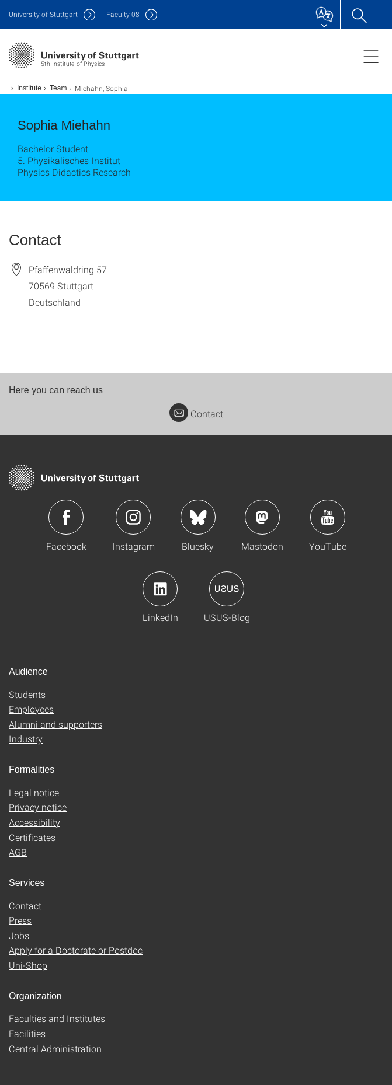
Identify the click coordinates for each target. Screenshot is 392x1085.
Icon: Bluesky (198, 517)
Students (27, 694)
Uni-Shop (28, 965)
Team (58, 88)
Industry (26, 738)
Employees (31, 709)
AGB (18, 852)
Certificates (32, 837)
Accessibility (34, 822)
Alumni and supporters (55, 724)
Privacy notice (38, 807)
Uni (43, 14)
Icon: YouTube (327, 517)
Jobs (19, 935)
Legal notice (34, 792)
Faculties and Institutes (57, 1018)
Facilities (27, 1033)
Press (20, 920)
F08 (123, 14)
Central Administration (55, 1048)
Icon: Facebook (66, 517)
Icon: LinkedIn (160, 588)
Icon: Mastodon (262, 517)
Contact (196, 413)
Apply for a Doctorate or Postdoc (76, 950)
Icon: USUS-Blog (226, 588)
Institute (29, 88)
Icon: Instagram (133, 517)
